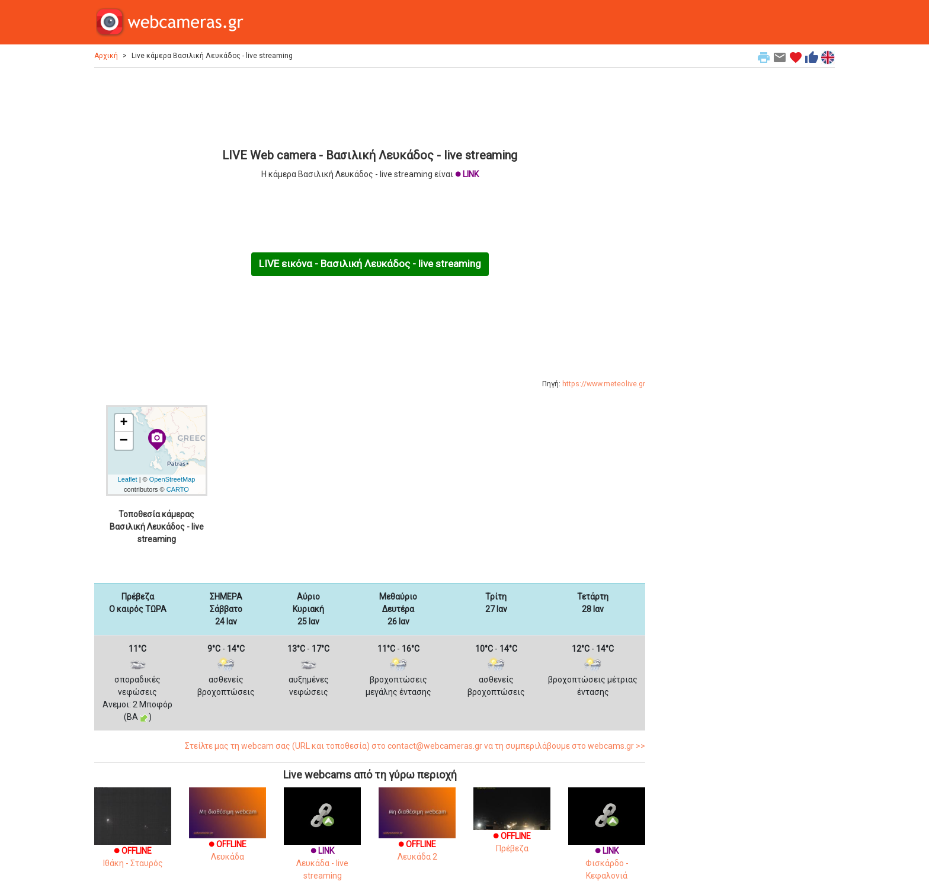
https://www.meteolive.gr (603, 384)
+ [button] (123, 423)
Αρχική (106, 56)
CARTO (177, 489)
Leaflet (127, 479)
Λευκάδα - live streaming (322, 845)
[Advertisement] (369, 106)
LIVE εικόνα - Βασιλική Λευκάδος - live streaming (370, 264)
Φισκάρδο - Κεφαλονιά (606, 845)
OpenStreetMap (172, 479)
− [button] (124, 441)
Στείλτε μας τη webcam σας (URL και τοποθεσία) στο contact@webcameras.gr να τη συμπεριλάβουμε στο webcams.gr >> (415, 746)
